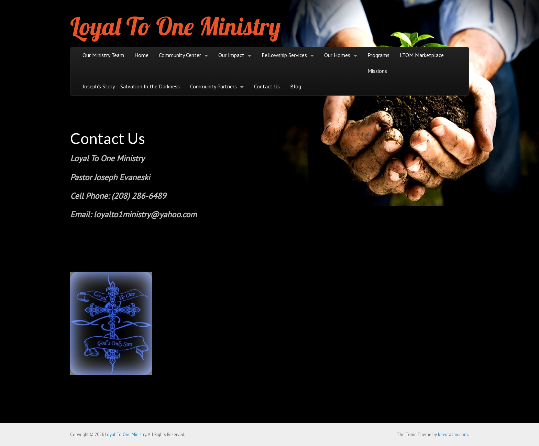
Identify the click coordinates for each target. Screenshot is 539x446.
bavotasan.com (453, 434)
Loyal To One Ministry (175, 26)
